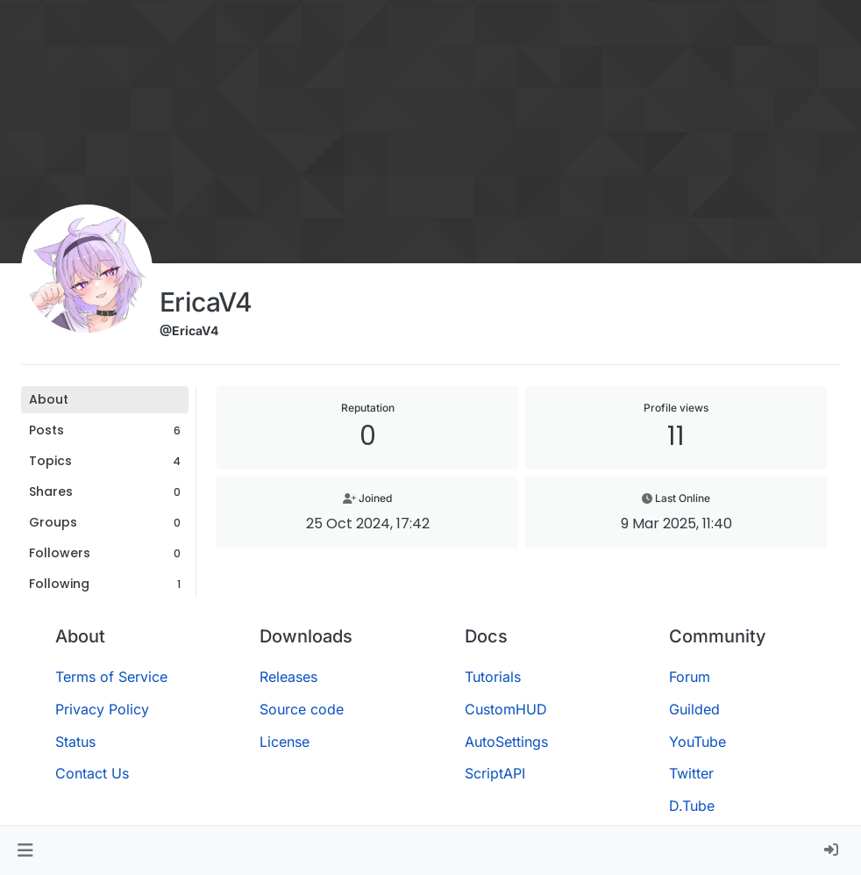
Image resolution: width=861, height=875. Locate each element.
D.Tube (692, 805)
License (285, 741)
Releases (288, 676)
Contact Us (92, 773)
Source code (302, 709)
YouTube (697, 741)
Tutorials (493, 676)
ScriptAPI (495, 773)
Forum (689, 676)
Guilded (694, 709)
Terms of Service (111, 676)
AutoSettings (506, 741)
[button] (25, 850)
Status (75, 741)
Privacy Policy (102, 709)
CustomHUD (506, 709)
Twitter (691, 773)
